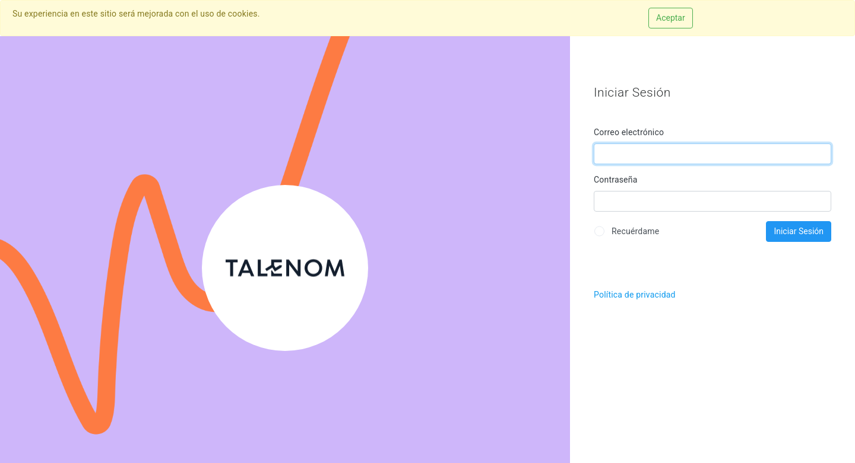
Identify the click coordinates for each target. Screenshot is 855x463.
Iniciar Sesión (799, 231)
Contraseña (616, 179)
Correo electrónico (629, 132)
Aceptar (670, 18)
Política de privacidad (635, 294)
